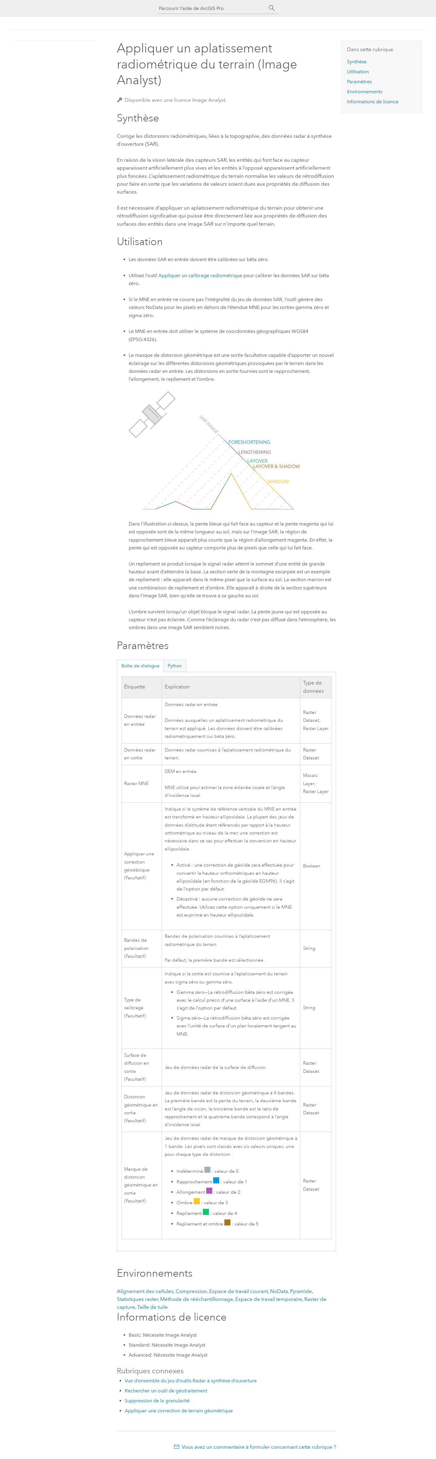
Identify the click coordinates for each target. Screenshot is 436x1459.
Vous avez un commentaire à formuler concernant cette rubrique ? (259, 1447)
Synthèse (357, 62)
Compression (191, 1291)
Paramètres (359, 82)
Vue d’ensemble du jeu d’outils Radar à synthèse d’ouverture (191, 1381)
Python (175, 665)
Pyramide (301, 1291)
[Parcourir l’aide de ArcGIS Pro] (211, 8)
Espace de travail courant (238, 1291)
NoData (279, 1291)
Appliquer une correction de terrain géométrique (179, 1411)
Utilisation (358, 72)
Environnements (364, 92)
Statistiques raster (137, 1299)
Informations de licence (372, 101)
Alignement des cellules (145, 1291)
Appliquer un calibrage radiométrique (200, 275)
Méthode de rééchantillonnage (196, 1299)
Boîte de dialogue (140, 665)
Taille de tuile (152, 1307)
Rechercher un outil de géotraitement (166, 1391)
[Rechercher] (272, 8)
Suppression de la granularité (157, 1401)
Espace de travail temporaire (268, 1299)
